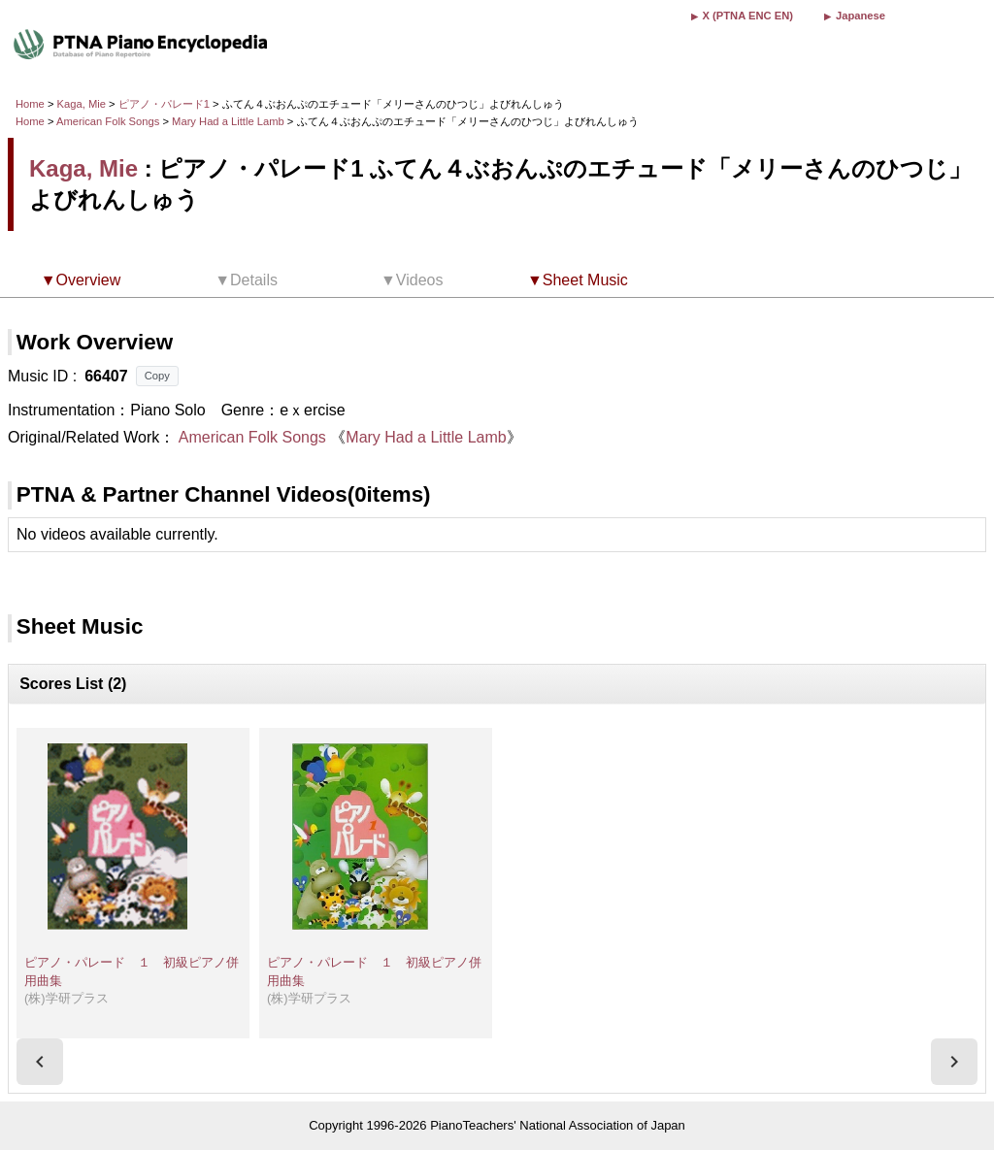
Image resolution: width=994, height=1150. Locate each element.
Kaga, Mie (81, 104)
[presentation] (40, 1061)
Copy (157, 375)
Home (30, 104)
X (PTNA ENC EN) (748, 15)
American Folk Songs (107, 121)
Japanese (860, 15)
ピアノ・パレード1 (165, 104)
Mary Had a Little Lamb (229, 121)
